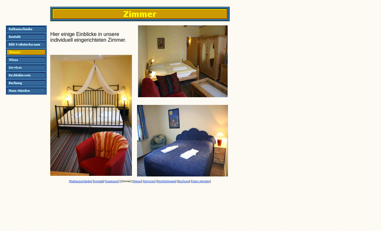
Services (149, 181)
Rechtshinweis (166, 181)
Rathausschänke (80, 181)
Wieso (137, 181)
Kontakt (99, 181)
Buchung (184, 181)
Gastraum (112, 181)
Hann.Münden (201, 181)
